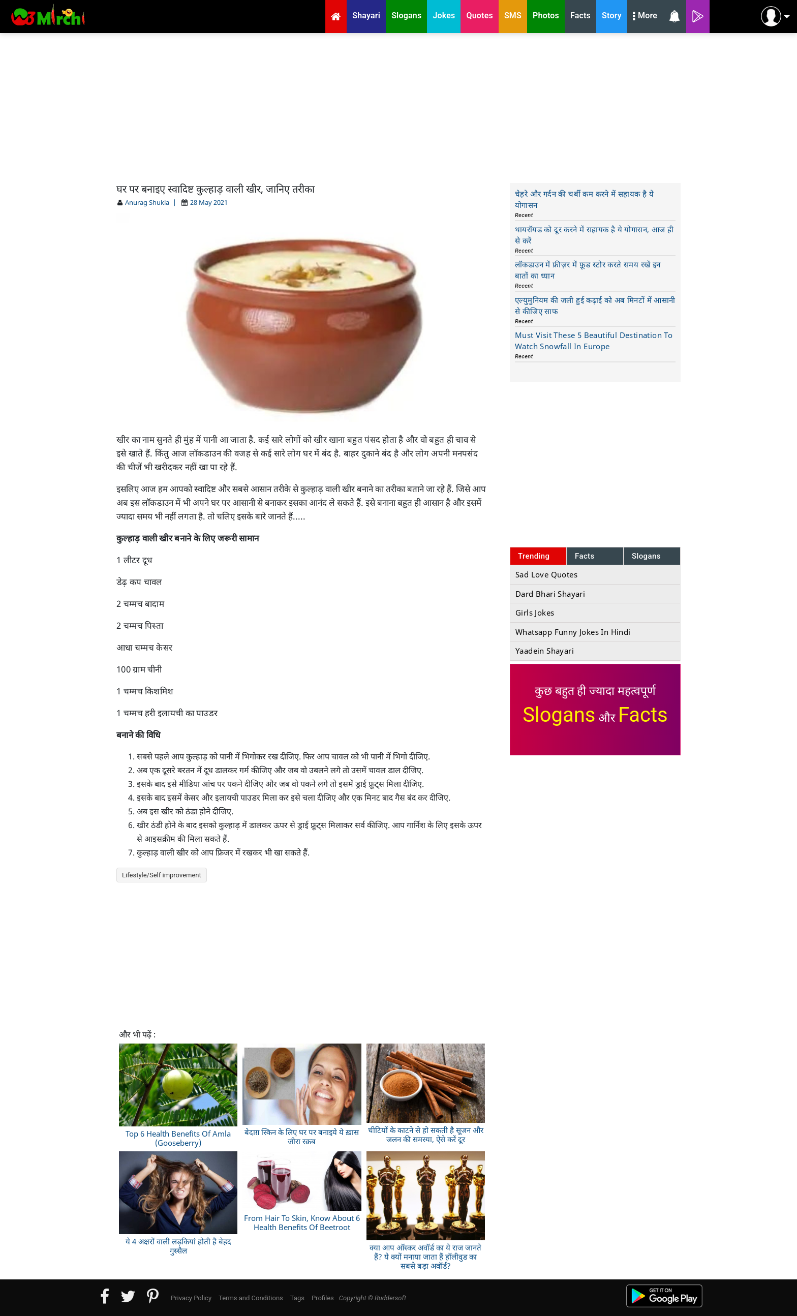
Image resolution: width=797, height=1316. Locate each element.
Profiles (323, 1298)
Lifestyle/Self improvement (161, 875)
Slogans (646, 556)
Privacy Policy (191, 1298)
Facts (585, 556)
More (645, 16)
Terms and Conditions (251, 1298)
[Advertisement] (398, 107)
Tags (297, 1298)
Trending (534, 556)
